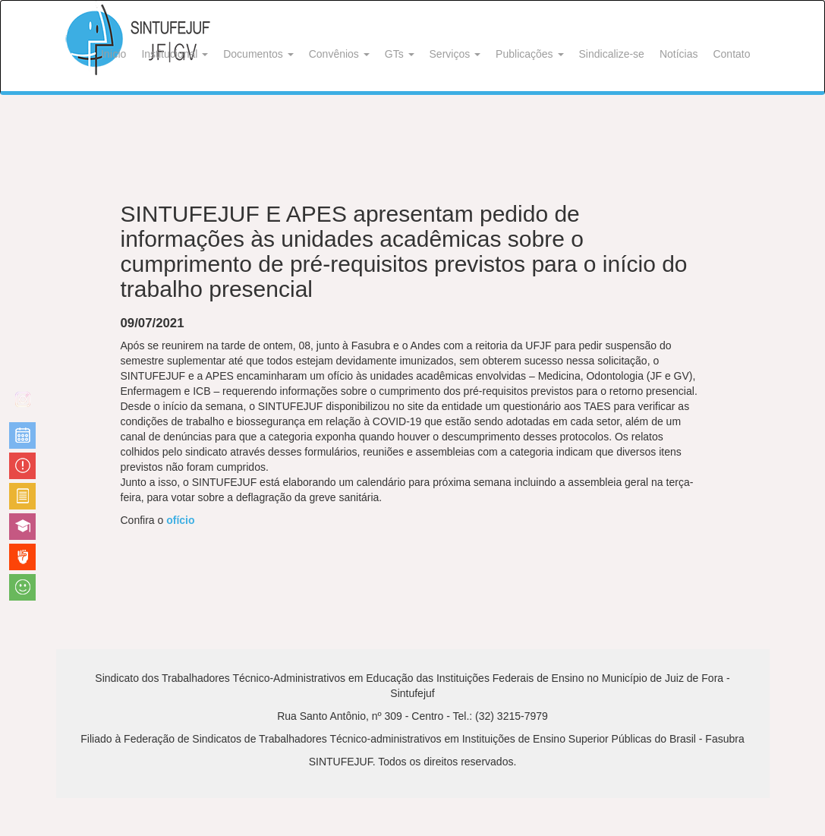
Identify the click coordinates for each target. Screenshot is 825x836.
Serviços (455, 54)
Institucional (174, 54)
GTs (399, 54)
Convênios (339, 54)
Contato (731, 54)
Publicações (529, 54)
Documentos (258, 54)
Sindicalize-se (611, 54)
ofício (180, 520)
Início (113, 54)
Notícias (679, 54)
